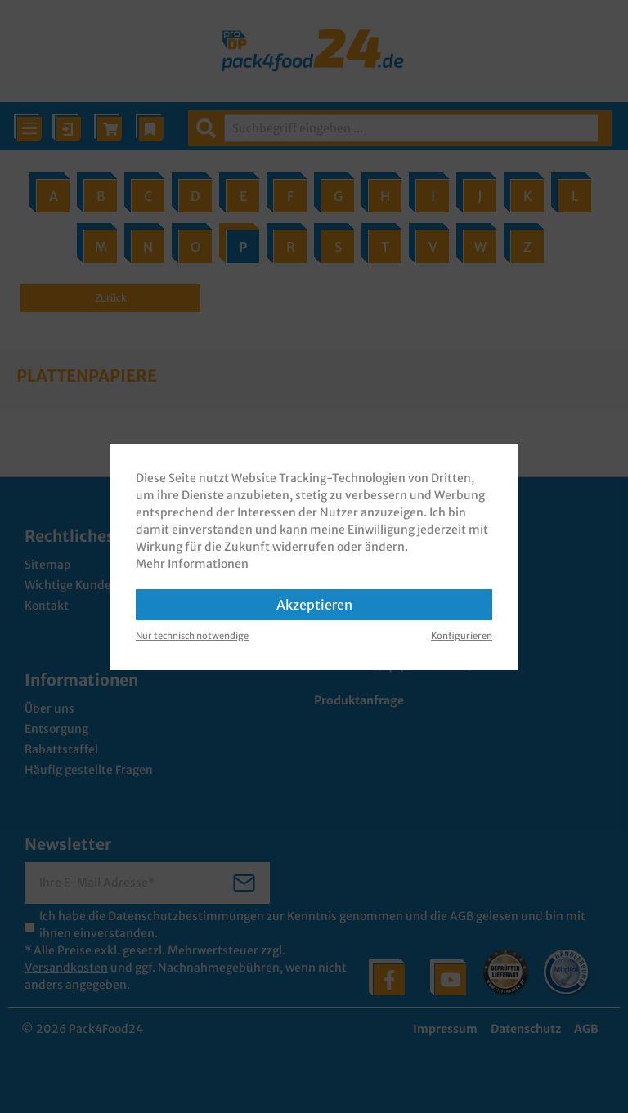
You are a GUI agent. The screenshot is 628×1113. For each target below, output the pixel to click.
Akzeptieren (314, 605)
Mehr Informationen (192, 563)
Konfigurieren (461, 635)
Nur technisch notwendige (192, 635)
